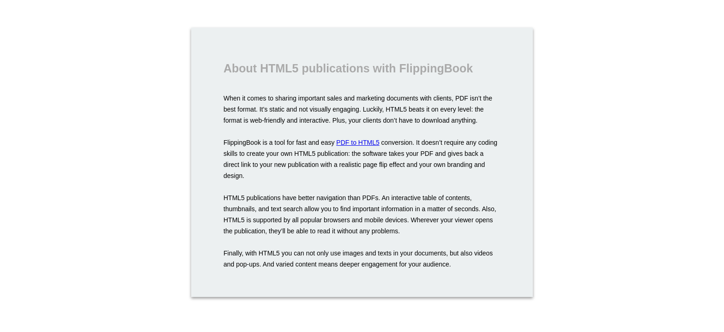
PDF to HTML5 (357, 142)
